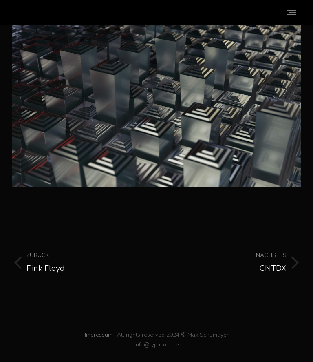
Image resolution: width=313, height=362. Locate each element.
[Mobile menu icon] (291, 12)
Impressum (98, 335)
